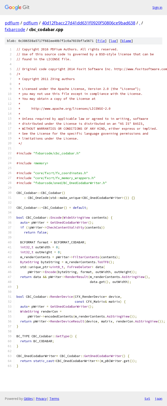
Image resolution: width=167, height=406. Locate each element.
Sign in (157, 7)
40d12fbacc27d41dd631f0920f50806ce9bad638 (88, 23)
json (158, 398)
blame (126, 41)
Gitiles (28, 398)
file (101, 41)
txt (147, 398)
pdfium (12, 23)
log (113, 41)
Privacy (41, 398)
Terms (54, 398)
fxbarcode (15, 29)
